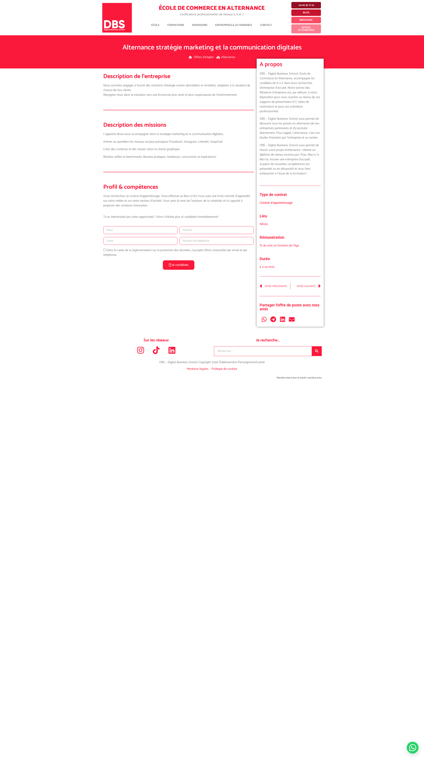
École (155, 25)
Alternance (228, 57)
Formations (175, 25)
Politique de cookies (224, 369)
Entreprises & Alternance (233, 25)
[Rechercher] (317, 351)
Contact (266, 25)
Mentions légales (198, 369)
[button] (264, 319)
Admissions (199, 25)
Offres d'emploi (204, 57)
